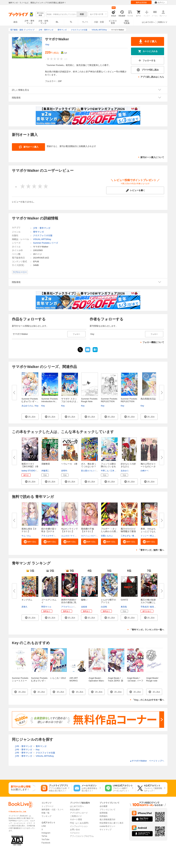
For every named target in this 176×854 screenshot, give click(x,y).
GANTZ (124, 600)
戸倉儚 (78, 607)
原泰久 (24, 607)
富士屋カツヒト (88, 471)
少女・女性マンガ (43, 22)
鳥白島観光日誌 (148, 399)
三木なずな (126, 536)
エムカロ (65, 536)
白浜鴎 (104, 607)
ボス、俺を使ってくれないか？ (88, 465)
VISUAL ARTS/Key (42, 239)
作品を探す (75, 809)
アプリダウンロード (79, 813)
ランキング (46, 816)
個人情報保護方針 (107, 819)
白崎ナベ (145, 471)
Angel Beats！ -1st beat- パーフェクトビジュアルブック (135, 682)
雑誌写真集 (127, 22)
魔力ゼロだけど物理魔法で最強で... (128, 531)
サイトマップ (105, 829)
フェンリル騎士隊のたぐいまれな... (108, 466)
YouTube (45, 839)
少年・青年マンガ (29, 22)
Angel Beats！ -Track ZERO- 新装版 (115, 681)
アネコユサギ (47, 536)
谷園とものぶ (107, 536)
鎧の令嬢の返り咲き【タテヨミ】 (48, 531)
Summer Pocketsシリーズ (45, 243)
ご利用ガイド (161, 22)
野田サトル (46, 607)
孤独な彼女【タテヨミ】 (29, 530)
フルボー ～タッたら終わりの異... (109, 530)
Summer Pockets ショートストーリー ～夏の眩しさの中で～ (20, 682)
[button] (30, 417)
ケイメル (75, 536)
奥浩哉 (124, 607)
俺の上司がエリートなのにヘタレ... (148, 466)
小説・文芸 (99, 22)
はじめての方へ (148, 22)
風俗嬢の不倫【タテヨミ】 (87, 530)
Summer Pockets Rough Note (89, 400)
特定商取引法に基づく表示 (111, 823)
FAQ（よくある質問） (80, 823)
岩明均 (64, 471)
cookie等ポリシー (107, 826)
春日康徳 (136, 536)
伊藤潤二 (45, 471)
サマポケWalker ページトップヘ (147, 761)
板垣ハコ (154, 607)
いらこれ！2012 (58, 678)
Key (47, 44)
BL (57, 22)
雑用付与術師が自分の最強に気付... (68, 602)
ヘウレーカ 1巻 (69, 464)
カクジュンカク (88, 536)
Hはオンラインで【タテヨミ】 (69, 530)
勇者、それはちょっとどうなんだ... (148, 531)
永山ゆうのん (27, 406)
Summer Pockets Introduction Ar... (49, 400)
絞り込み (40, 14)
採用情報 (104, 813)
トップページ (47, 806)
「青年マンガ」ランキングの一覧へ (147, 629)
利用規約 (104, 816)
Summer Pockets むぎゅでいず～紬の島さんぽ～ (39, 681)
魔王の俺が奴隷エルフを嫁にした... (148, 602)
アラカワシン (67, 607)
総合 (16, 22)
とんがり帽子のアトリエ (108, 601)
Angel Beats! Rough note (152, 679)
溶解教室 (45, 464)
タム (29, 536)
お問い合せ (75, 829)
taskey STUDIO (28, 471)
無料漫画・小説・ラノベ (52, 809)
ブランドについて (107, 809)
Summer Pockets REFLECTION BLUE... (109, 401)
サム (23, 536)
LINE (44, 826)
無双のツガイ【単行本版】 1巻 (30, 465)
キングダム (27, 600)
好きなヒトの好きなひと (128, 465)
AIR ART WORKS (73, 679)
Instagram (46, 833)
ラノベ (85, 22)
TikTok (44, 836)
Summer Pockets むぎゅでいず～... (30, 400)
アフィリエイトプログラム (82, 836)
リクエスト (75, 833)
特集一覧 (45, 813)
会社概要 (104, 806)
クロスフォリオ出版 (42, 235)
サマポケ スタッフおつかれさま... (69, 400)
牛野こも (105, 471)
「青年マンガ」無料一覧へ (151, 550)
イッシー (145, 536)
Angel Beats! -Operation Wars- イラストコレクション (96, 682)
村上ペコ (154, 536)
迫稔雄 (84, 607)
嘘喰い (84, 600)
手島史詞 (145, 607)
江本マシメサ (116, 471)
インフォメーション (79, 826)
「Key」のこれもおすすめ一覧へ (148, 700)
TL (71, 22)
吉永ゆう (125, 471)
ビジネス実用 (113, 22)
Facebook (46, 843)
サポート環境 (76, 819)
